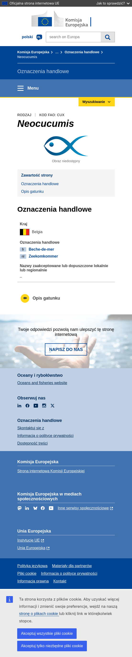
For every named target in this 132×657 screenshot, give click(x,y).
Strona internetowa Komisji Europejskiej (51, 471)
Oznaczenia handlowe (82, 52)
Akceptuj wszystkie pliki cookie (47, 633)
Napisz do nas (66, 349)
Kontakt (59, 581)
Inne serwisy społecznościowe (83, 508)
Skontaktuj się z (30, 428)
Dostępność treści (32, 443)
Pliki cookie (27, 573)
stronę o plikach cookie (39, 614)
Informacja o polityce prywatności (45, 436)
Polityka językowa (32, 566)
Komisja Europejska (33, 52)
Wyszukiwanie (107, 37)
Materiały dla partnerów (72, 566)
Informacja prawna (33, 581)
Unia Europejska (31, 548)
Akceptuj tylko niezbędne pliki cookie (52, 646)
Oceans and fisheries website (42, 383)
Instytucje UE (28, 540)
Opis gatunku (32, 191)
